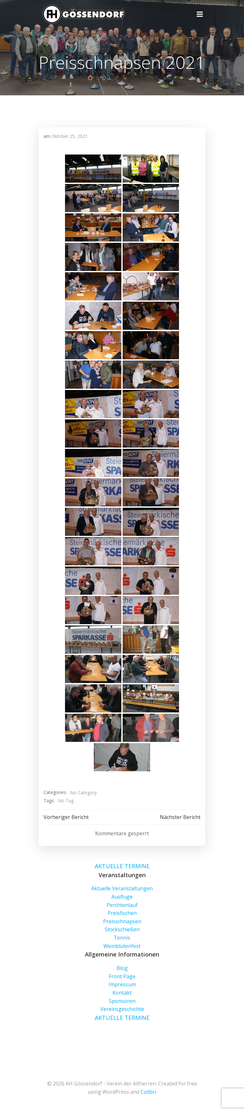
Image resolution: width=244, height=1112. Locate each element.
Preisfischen (122, 913)
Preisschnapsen (122, 921)
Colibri (148, 1091)
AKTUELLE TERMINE (122, 866)
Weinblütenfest (122, 945)
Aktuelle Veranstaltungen (122, 888)
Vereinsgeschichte (122, 1009)
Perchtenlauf (122, 905)
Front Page (122, 976)
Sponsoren (122, 1001)
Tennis (122, 937)
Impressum (122, 984)
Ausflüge (122, 896)
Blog (122, 968)
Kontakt (122, 992)
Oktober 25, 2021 (70, 136)
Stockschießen (122, 929)
